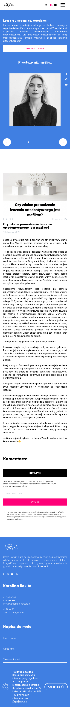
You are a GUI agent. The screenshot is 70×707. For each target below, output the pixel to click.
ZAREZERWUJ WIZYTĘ (35, 49)
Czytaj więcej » (19, 701)
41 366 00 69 (9, 597)
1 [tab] (28, 141)
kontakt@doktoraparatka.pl (16, 604)
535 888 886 (9, 600)
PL (51, 4)
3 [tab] (41, 142)
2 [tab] (35, 142)
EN (55, 4)
